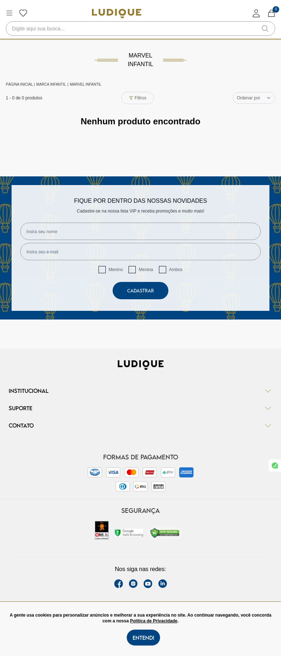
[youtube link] (147, 583)
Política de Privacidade (153, 620)
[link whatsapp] (275, 465)
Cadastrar (140, 290)
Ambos (176, 269)
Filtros (138, 97)
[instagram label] (133, 583)
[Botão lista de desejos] (23, 13)
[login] (256, 13)
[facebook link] (118, 583)
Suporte (140, 408)
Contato (140, 425)
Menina (146, 269)
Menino (116, 269)
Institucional (140, 390)
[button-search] (265, 29)
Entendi (143, 637)
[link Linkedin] (162, 583)
